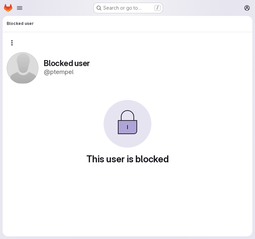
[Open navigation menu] (19, 8)
